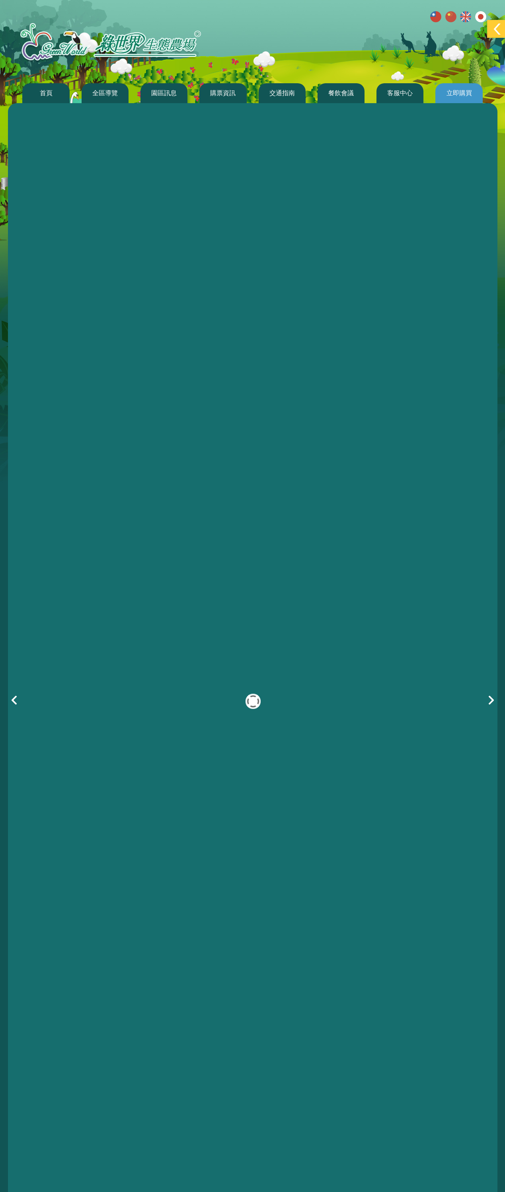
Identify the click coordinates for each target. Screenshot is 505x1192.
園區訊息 (164, 93)
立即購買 (459, 93)
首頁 (46, 93)
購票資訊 (223, 93)
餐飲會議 (341, 93)
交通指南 (282, 93)
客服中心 (400, 93)
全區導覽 (105, 93)
